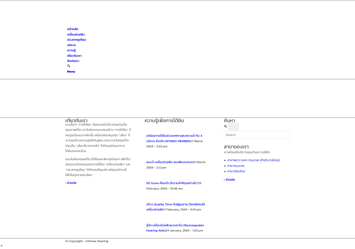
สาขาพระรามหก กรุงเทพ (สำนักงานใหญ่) (253, 160)
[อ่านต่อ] (70, 182)
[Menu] (71, 71)
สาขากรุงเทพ (235, 165)
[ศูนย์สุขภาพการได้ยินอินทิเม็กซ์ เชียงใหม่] (102, 23)
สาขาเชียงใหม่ (236, 171)
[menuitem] (178, 29)
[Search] (68, 66)
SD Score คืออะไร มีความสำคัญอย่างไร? (172, 183)
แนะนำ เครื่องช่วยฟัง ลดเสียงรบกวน (170, 162)
